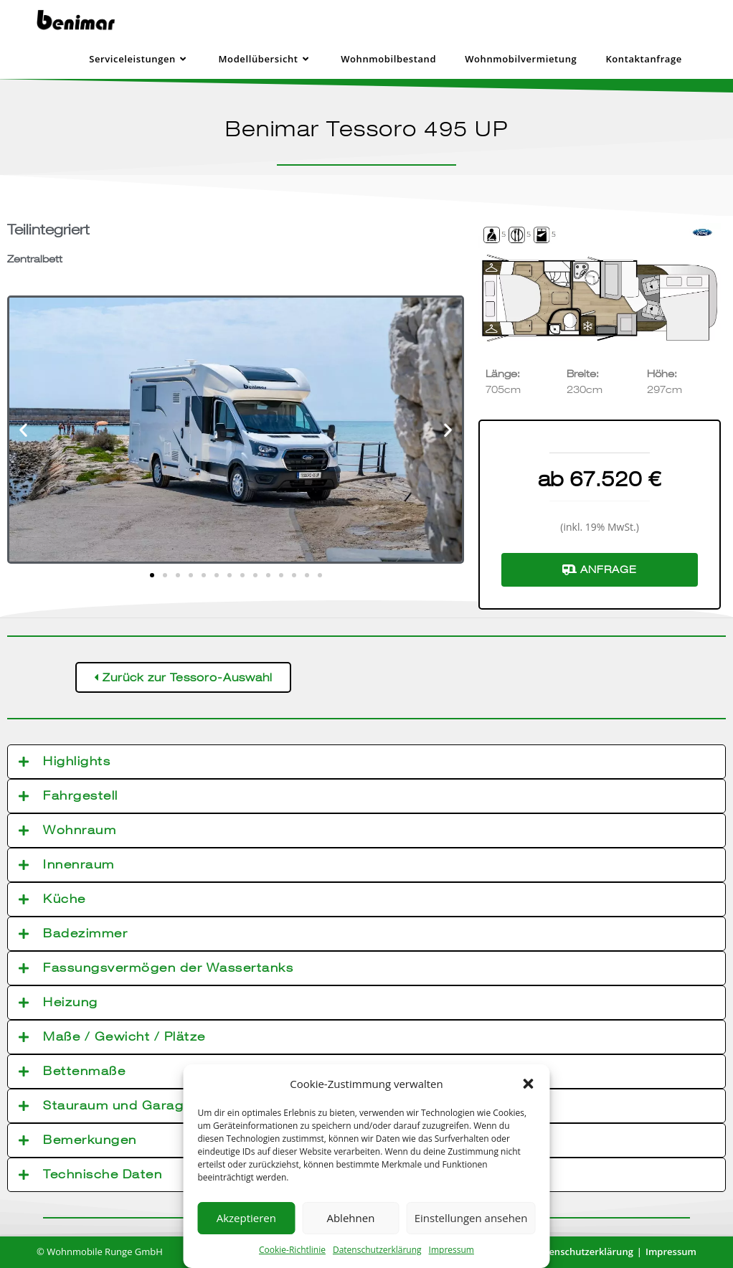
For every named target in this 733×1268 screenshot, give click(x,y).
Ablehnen (350, 1218)
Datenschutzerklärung (377, 1250)
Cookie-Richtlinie (292, 1250)
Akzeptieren (246, 1218)
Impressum (451, 1250)
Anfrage (599, 569)
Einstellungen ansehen (471, 1218)
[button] (528, 1084)
